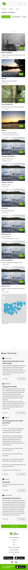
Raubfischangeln (16, 16)
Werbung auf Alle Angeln (14, 547)
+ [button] (3, 296)
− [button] (3, 298)
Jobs (14, 544)
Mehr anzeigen (14, 526)
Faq (14, 554)
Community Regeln (14, 549)
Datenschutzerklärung (14, 537)
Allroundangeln (5, 16)
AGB (14, 542)
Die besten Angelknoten (14, 552)
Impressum (14, 539)
